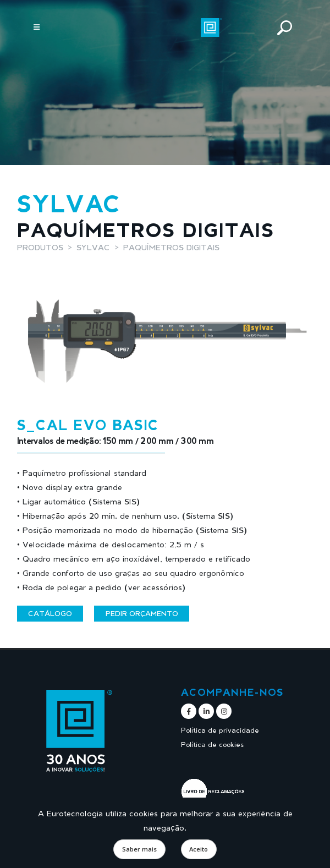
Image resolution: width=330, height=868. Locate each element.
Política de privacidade (220, 730)
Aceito (198, 849)
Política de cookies (212, 744)
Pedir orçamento (142, 613)
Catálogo (50, 613)
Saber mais (139, 849)
